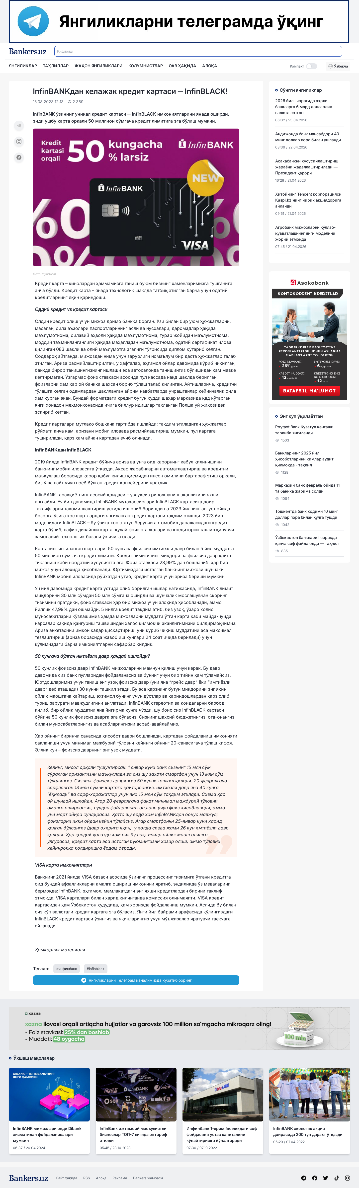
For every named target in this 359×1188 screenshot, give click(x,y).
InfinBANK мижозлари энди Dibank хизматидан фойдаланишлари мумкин (47, 1134)
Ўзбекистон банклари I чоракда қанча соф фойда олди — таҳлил (307, 540)
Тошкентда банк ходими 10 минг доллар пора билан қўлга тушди (306, 514)
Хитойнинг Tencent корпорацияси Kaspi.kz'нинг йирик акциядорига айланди (308, 200)
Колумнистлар (145, 65)
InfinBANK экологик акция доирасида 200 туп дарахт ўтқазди (308, 1131)
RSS (86, 1178)
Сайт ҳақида (66, 1178)
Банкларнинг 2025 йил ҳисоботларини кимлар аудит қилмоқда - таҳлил (304, 458)
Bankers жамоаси (148, 1178)
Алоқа (101, 1178)
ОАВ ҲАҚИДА (182, 65)
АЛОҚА (209, 65)
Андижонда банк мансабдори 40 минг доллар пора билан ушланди (308, 136)
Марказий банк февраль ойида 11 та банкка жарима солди (307, 488)
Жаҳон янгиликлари (98, 65)
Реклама (119, 1178)
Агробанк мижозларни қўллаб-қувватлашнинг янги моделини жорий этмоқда (305, 233)
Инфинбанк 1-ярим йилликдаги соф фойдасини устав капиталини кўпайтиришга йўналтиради (221, 1134)
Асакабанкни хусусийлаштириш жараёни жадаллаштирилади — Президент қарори (306, 166)
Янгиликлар (23, 65)
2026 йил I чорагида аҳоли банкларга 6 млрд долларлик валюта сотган (303, 106)
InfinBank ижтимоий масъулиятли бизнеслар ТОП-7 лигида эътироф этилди (133, 1134)
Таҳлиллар (56, 65)
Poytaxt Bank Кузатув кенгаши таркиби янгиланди (304, 429)
